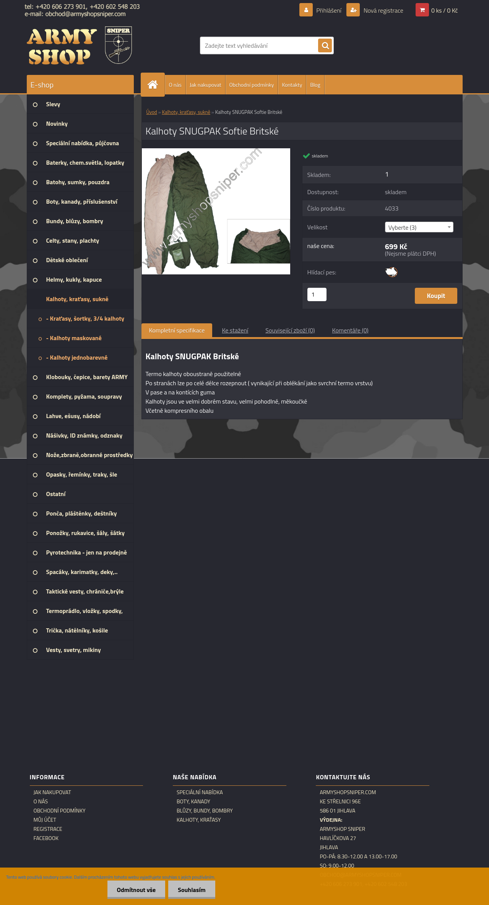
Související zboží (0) (290, 330)
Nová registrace (382, 10)
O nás (175, 85)
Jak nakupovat (205, 85)
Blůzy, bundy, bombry (205, 810)
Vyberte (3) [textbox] (402, 227)
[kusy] (317, 294)
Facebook (46, 838)
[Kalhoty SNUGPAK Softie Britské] (216, 151)
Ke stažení (235, 330)
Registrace (48, 829)
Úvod (151, 112)
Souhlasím (192, 889)
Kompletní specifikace (177, 330)
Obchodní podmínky (251, 85)
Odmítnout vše (136, 889)
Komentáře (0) (350, 330)
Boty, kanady (193, 801)
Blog (315, 85)
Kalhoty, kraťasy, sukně (186, 112)
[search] (325, 46)
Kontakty (292, 85)
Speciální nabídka (200, 792)
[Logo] (79, 45)
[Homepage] (156, 84)
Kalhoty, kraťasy (199, 819)
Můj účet (45, 819)
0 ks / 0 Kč (444, 10)
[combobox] (419, 227)
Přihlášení (329, 10)
